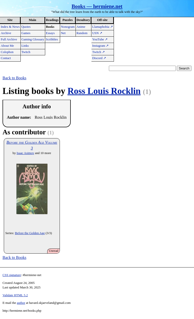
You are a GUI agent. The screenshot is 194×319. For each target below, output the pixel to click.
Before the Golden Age (30, 233)
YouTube (100, 39)
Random (82, 33)
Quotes (26, 27)
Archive (6, 33)
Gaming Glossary (32, 39)
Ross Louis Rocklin (103, 91)
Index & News (10, 27)
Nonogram (68, 27)
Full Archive (9, 39)
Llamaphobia (102, 27)
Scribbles (52, 39)
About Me (7, 45)
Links (25, 45)
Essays (50, 33)
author (21, 303)
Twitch (25, 52)
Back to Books (14, 78)
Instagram (100, 45)
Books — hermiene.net (97, 6)
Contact (6, 58)
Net (63, 33)
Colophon (7, 52)
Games (26, 33)
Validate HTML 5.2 (15, 295)
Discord (99, 58)
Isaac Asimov (25, 153)
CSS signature (12, 275)
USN (97, 33)
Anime (81, 27)
